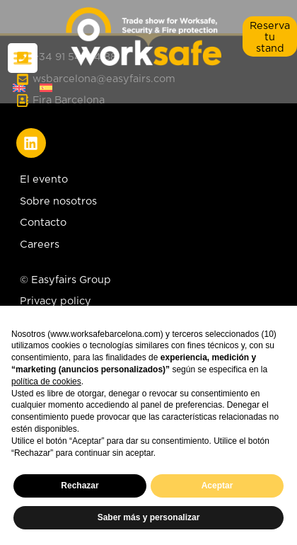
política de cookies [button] (46, 381)
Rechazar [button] (79, 485)
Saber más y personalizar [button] (149, 517)
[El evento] (148, 182)
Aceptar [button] (217, 485)
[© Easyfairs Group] (67, 283)
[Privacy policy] (67, 304)
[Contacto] (148, 225)
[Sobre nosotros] (148, 204)
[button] (270, 36)
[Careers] (148, 247)
